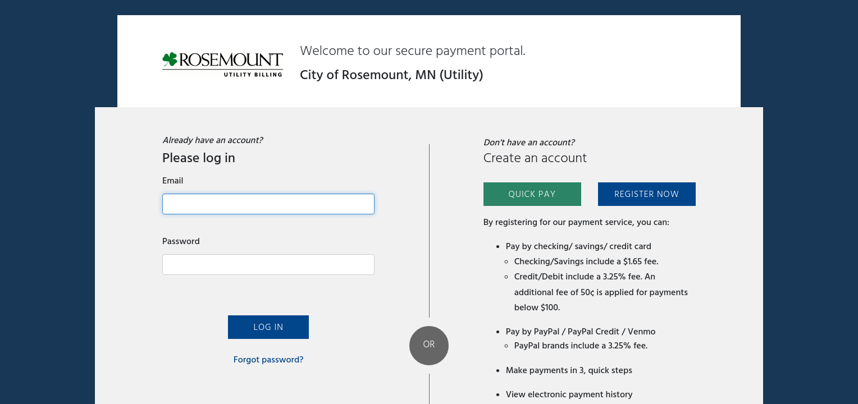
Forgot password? (269, 360)
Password (181, 241)
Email (172, 181)
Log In (268, 327)
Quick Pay (532, 194)
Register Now (646, 194)
